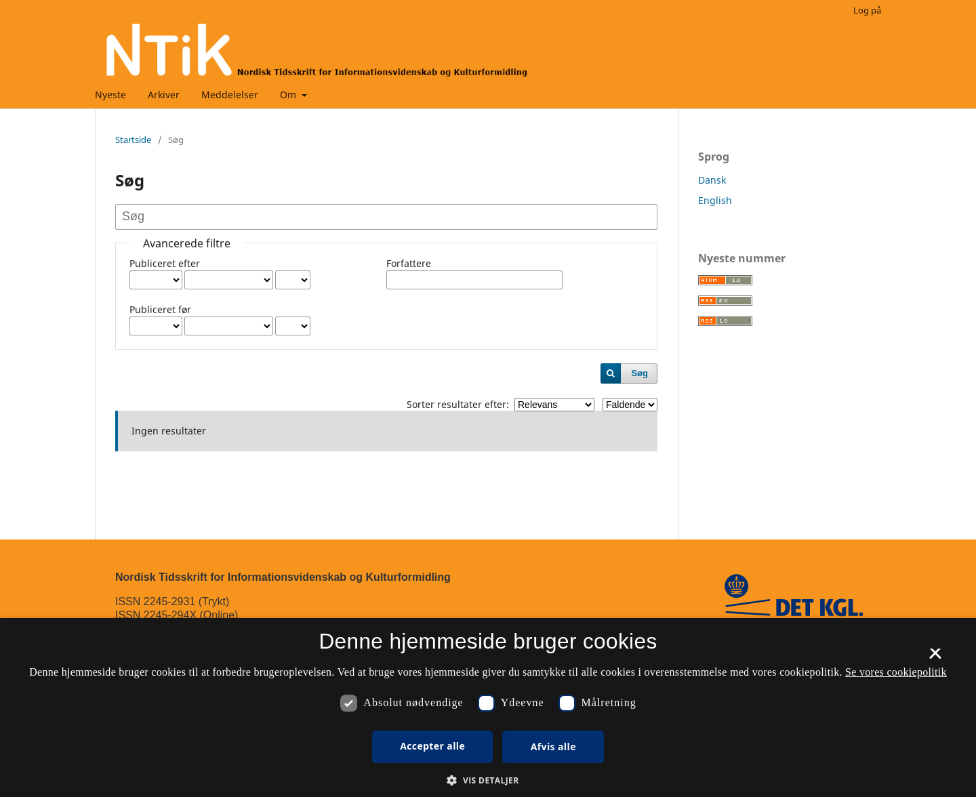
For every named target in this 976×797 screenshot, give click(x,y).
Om (289, 94)
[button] (487, 780)
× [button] (935, 658)
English (715, 200)
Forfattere (408, 263)
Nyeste (110, 94)
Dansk (712, 179)
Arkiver (164, 94)
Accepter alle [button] (432, 745)
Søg (639, 373)
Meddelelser (229, 94)
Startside (133, 140)
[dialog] (488, 707)
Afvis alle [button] (553, 746)
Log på (867, 10)
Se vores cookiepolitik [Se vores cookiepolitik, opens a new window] (896, 672)
